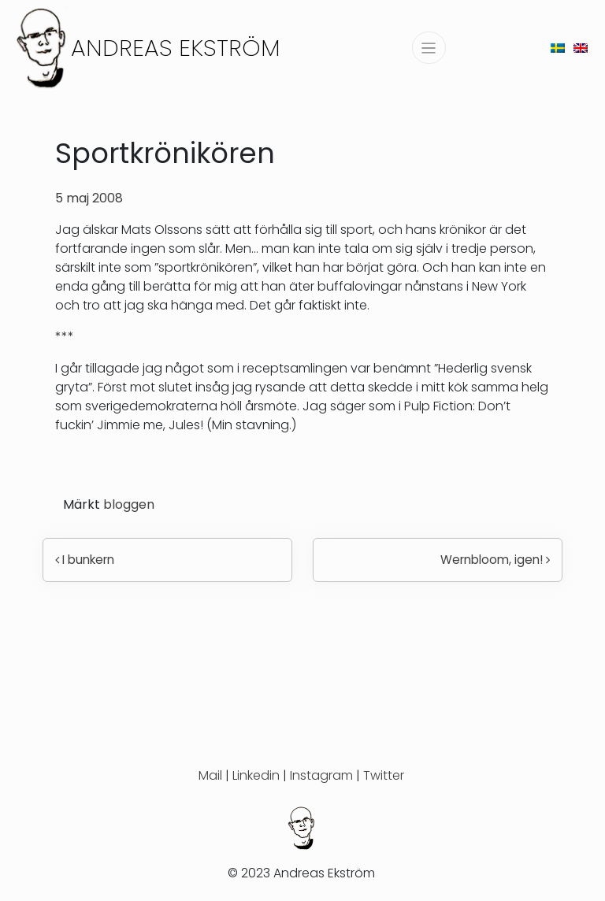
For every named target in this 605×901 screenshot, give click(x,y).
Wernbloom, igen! (495, 559)
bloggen (128, 504)
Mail (210, 775)
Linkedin (256, 775)
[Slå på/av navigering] (429, 48)
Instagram (321, 775)
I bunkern (84, 559)
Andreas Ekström (175, 48)
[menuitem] (558, 47)
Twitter (383, 775)
